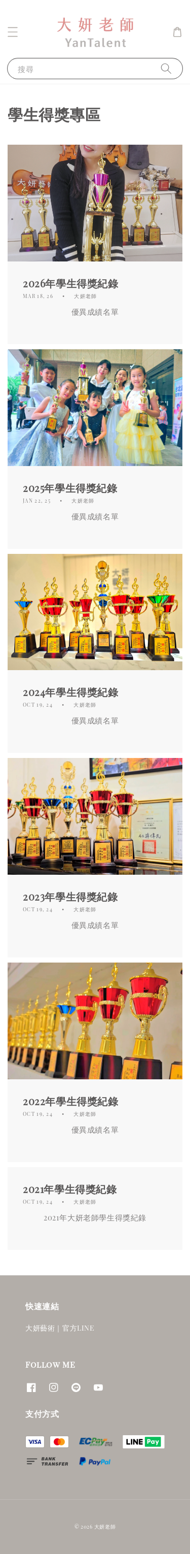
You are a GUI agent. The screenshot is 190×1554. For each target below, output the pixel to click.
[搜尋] (166, 68)
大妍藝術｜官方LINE (60, 1328)
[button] (13, 32)
